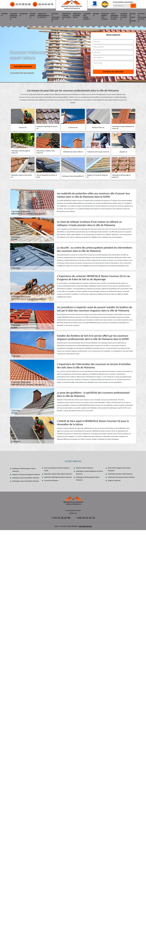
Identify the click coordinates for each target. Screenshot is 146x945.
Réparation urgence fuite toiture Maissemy (58, 474)
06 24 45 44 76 (43, 4)
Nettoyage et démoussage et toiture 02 (141, 17)
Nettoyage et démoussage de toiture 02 (55, 17)
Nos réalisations (23, 66)
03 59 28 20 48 (20, 4)
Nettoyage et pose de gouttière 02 (122, 16)
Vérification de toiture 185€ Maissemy (120, 474)
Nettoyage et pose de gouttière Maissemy (25, 478)
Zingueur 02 (95, 14)
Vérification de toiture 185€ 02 (76, 15)
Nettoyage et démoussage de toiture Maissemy (88, 478)
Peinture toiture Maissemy (84, 468)
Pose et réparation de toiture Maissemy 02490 (57, 469)
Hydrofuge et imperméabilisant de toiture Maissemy (89, 472)
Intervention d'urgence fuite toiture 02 (65, 16)
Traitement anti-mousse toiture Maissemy (121, 477)
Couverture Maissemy (51, 480)
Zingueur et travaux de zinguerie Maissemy (26, 474)
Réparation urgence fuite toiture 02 (104, 16)
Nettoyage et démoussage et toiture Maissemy (24, 470)
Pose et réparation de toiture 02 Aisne (113, 16)
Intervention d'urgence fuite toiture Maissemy (119, 469)
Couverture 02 (23, 14)
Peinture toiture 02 (32, 15)
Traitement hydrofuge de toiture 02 (13, 16)
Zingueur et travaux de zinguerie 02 (131, 18)
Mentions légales (85, 526)
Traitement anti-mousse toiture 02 (86, 16)
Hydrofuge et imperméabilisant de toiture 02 (43, 15)
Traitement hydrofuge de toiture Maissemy (58, 477)
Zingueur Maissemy (114, 480)
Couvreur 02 (4, 14)
